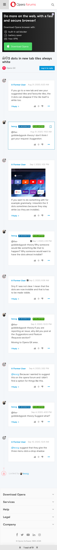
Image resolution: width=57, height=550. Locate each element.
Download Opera (19, 44)
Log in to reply (47, 66)
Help (6, 507)
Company (9, 522)
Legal (6, 514)
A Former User (18, 82)
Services (9, 499)
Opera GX (11, 65)
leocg (14, 124)
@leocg (15, 371)
